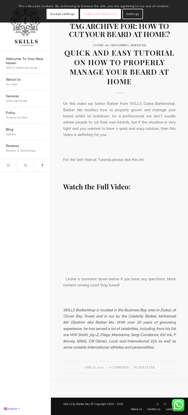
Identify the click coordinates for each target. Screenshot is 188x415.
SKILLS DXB (146, 367)
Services (138, 45)
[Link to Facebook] (42, 165)
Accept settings (62, 14)
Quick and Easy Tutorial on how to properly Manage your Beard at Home (119, 67)
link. (142, 159)
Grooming (119, 45)
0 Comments (119, 367)
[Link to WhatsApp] (8, 165)
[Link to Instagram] (25, 165)
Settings (132, 14)
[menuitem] (25, 63)
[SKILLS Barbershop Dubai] (25, 25)
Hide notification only (100, 14)
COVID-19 (100, 45)
